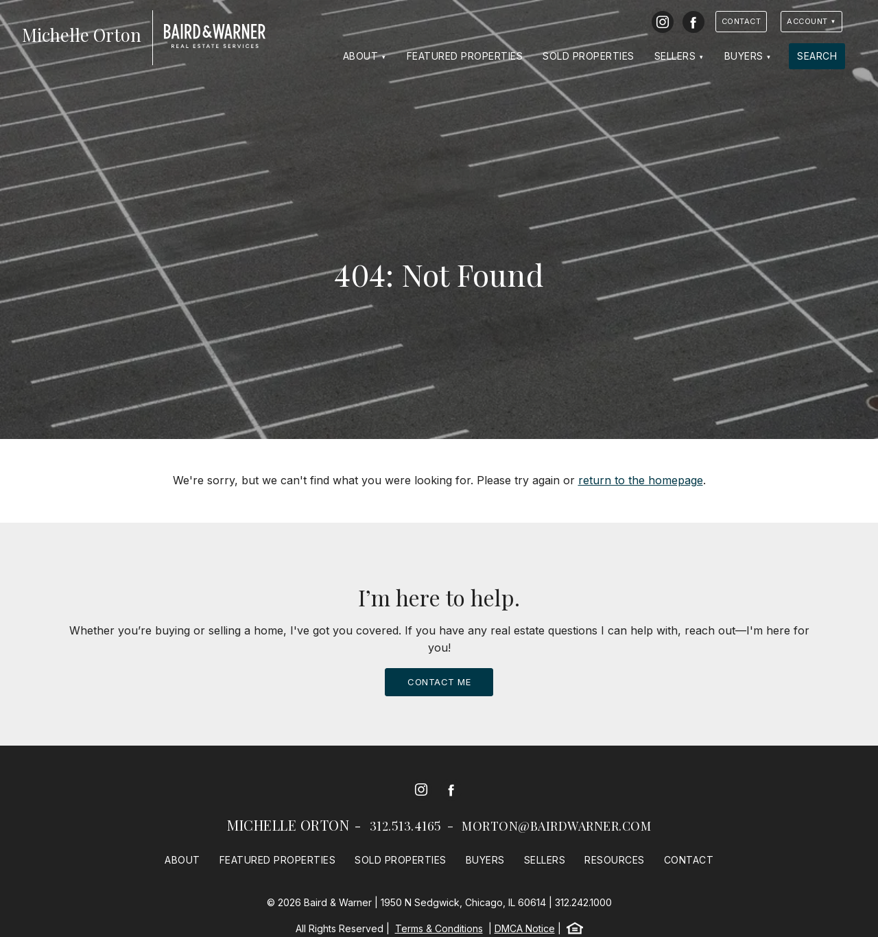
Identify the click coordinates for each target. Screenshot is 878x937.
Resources (614, 860)
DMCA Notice (525, 928)
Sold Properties (588, 56)
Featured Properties (465, 56)
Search (817, 56)
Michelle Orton (288, 825)
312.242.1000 (583, 902)
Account (807, 21)
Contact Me (439, 681)
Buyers (743, 56)
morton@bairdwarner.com (556, 826)
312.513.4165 (406, 826)
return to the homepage (640, 480)
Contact (741, 21)
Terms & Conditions (439, 928)
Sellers (675, 56)
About (361, 56)
